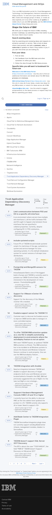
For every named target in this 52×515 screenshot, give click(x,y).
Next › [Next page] (34, 463)
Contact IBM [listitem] (6, 499)
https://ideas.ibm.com (38, 81)
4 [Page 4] (21, 463)
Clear (46, 110)
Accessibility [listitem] (6, 509)
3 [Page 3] (17, 463)
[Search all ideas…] (16, 98)
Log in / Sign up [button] (43, 98)
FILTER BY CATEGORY (11, 110)
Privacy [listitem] (4, 503)
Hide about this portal (19, 6)
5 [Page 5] (24, 463)
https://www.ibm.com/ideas (22, 74)
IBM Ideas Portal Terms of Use (26, 473)
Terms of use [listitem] (7, 506)
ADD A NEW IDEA (26, 105)
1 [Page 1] (10, 463)
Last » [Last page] (41, 463)
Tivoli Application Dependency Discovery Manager (23, 233)
